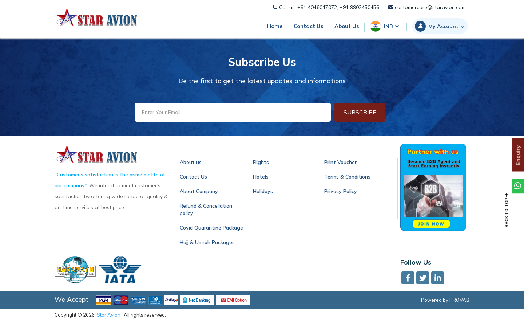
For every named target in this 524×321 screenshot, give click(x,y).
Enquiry (518, 155)
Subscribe (360, 112)
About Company (199, 191)
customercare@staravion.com (427, 7)
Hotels (261, 176)
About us (191, 162)
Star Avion (109, 315)
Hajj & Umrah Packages (207, 242)
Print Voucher (340, 162)
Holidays (263, 191)
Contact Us (193, 176)
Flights (261, 162)
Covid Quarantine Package (211, 227)
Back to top (506, 210)
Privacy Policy (340, 191)
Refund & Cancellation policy (206, 209)
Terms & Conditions (347, 176)
